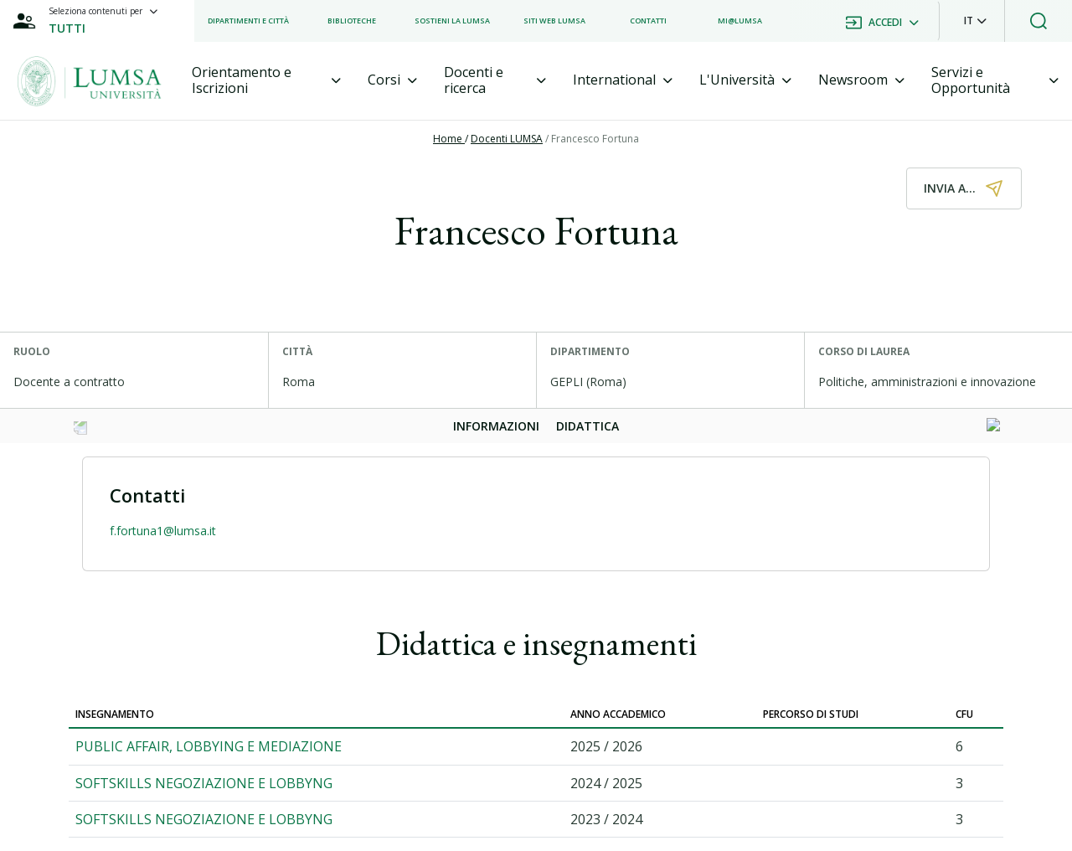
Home (449, 139)
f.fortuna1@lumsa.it (163, 531)
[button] (975, 21)
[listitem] (248, 21)
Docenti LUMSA (507, 139)
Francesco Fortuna (595, 139)
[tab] (266, 80)
